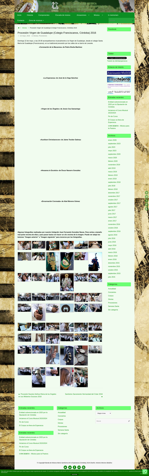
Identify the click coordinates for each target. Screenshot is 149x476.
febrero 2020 (113, 161)
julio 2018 (111, 186)
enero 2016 (112, 259)
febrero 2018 (113, 189)
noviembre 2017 (114, 196)
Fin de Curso (113, 116)
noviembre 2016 (114, 224)
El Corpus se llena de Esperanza (31, 425)
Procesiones (43, 36)
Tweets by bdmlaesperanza (117, 61)
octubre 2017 (113, 200)
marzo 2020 (112, 158)
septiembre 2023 (114, 143)
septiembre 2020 (114, 154)
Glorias (24, 28)
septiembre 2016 (114, 231)
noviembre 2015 (114, 266)
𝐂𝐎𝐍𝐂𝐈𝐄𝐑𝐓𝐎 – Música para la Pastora (33, 454)
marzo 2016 (112, 252)
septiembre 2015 (114, 273)
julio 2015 (111, 277)
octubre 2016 (113, 228)
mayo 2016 (112, 245)
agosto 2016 (112, 235)
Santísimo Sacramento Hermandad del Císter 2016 (84, 395)
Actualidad (112, 289)
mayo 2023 (112, 151)
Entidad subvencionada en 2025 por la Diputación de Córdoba (118, 104)
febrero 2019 (113, 175)
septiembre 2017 (114, 203)
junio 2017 (112, 214)
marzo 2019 (112, 172)
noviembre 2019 (114, 165)
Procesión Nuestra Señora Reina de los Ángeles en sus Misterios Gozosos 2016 (37, 395)
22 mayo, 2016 (25, 36)
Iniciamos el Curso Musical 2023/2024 (33, 418)
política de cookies (123, 471)
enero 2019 (112, 179)
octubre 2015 (113, 270)
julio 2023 (111, 147)
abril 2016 (111, 249)
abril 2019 (111, 168)
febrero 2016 (113, 256)
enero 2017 (112, 221)
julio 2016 (111, 238)
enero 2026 (112, 140)
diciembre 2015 (113, 263)
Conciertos (112, 292)
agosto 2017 (112, 207)
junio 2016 (112, 242)
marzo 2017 (112, 217)
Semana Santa (113, 306)
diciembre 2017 (113, 193)
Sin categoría (113, 310)
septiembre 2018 (114, 182)
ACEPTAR (74, 474)
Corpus (111, 296)
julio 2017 (111, 210)
